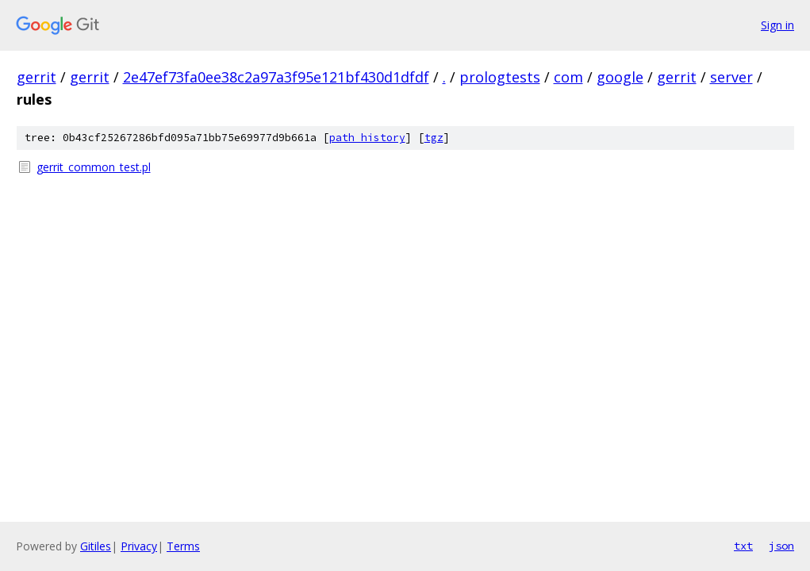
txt (743, 545)
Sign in (777, 25)
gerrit (36, 76)
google (620, 76)
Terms (183, 546)
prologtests (499, 76)
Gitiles (95, 546)
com (568, 76)
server (731, 76)
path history (367, 137)
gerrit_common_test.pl (93, 166)
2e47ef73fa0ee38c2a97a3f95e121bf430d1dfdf (276, 76)
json (781, 545)
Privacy (139, 546)
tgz (433, 137)
